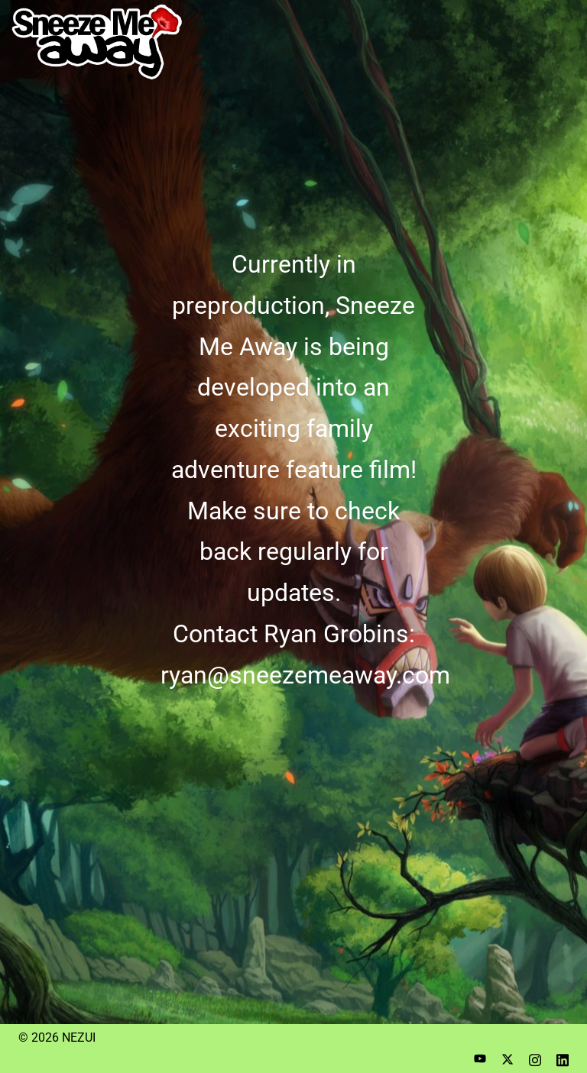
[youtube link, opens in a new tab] (480, 1058)
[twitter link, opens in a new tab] (507, 1058)
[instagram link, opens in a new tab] (535, 1058)
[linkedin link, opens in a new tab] (562, 1058)
